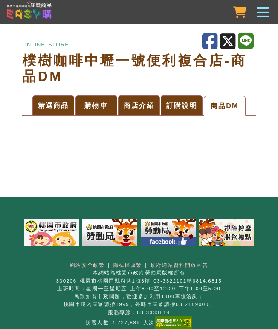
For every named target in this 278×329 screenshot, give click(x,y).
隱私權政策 (127, 265)
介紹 (139, 105)
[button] (139, 13)
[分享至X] (229, 42)
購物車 (96, 105)
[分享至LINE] (247, 41)
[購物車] (240, 12)
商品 (53, 105)
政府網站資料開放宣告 (179, 265)
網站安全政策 (87, 265)
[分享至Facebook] (211, 42)
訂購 (181, 105)
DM (225, 106)
